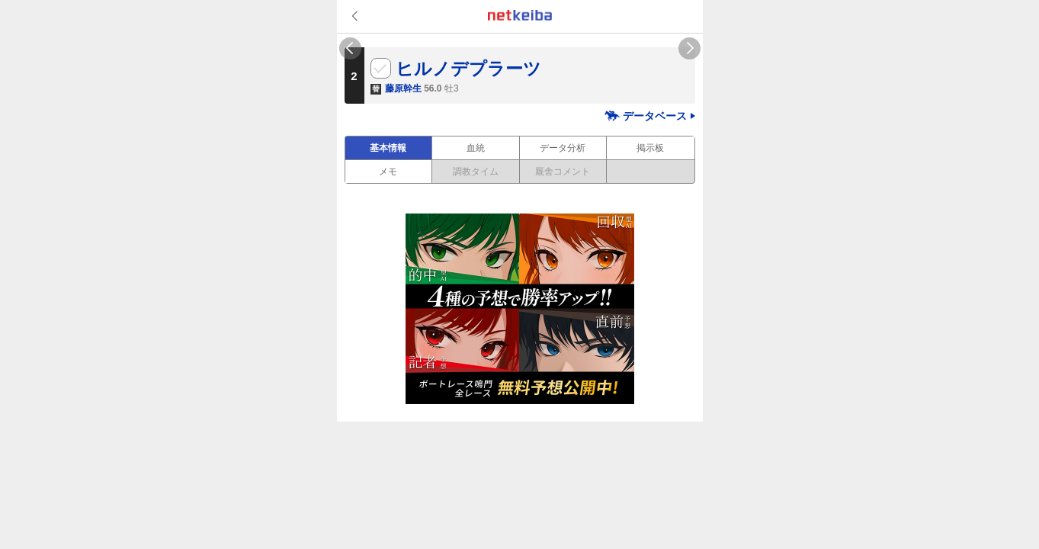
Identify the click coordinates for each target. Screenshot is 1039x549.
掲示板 (650, 148)
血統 (476, 148)
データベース (655, 116)
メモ (388, 171)
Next (689, 48)
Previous (350, 48)
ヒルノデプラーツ (468, 69)
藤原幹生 (403, 88)
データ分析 (562, 148)
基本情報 (388, 148)
